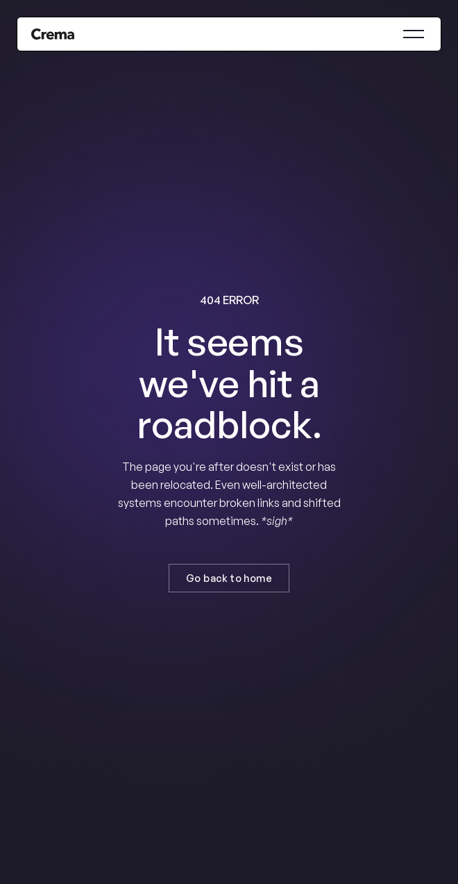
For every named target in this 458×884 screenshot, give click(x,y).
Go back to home (229, 578)
